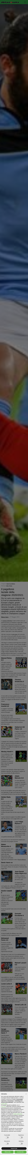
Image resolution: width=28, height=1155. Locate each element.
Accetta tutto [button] (20, 1152)
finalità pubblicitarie (17, 1113)
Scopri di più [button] (14, 1148)
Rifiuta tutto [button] (8, 1152)
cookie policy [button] (4, 1103)
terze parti (3, 1106)
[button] (26, 1094)
